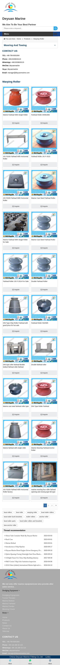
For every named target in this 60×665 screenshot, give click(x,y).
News (4, 623)
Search (56, 28)
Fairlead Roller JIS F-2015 (40, 156)
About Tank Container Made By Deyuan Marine (21, 536)
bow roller (19, 512)
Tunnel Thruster (8, 598)
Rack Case (9, 539)
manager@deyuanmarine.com (19, 73)
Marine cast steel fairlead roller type (16, 406)
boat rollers (8, 512)
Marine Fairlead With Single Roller (15, 115)
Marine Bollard (11, 543)
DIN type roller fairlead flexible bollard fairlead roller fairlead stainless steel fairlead (14, 366)
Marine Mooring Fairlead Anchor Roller (42, 449)
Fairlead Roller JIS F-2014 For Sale (16, 281)
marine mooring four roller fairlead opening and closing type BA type (43, 491)
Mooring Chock (8, 609)
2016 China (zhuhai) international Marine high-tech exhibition (26, 565)
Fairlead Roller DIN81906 (40, 115)
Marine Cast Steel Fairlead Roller (43, 198)
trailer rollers (30, 517)
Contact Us (6, 626)
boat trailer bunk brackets (13, 517)
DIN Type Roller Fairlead (40, 406)
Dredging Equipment (10, 595)
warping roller (32, 512)
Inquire (15, 123)
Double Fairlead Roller (39, 281)
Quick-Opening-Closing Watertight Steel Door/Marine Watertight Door (29, 554)
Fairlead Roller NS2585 (39, 323)
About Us (6, 628)
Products (6, 620)
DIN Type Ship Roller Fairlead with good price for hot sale (15, 324)
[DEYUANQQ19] (10, 7)
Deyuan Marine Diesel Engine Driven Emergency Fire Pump (25, 550)
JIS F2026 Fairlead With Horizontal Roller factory (15, 491)
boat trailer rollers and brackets (31, 521)
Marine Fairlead (8, 604)
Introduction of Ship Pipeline (15, 547)
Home (4, 617)
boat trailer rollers (47, 512)
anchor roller (43, 517)
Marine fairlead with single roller (14, 448)
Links (48, 657)
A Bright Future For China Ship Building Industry (22, 558)
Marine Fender (8, 606)
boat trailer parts (10, 521)
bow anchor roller (10, 525)
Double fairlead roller (38, 365)
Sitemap (5, 631)
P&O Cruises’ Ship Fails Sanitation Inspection (21, 561)
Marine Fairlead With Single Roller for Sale (15, 241)
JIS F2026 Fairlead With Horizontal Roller (15, 158)
